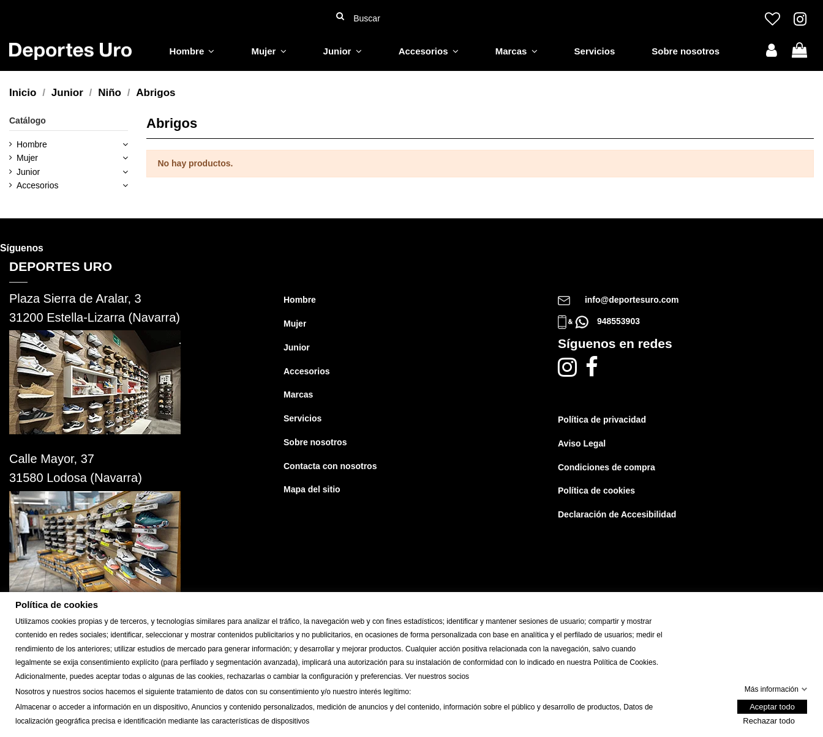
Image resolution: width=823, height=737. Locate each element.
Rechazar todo (769, 720)
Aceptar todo (772, 706)
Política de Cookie (623, 662)
